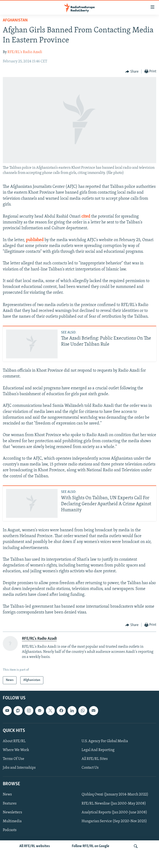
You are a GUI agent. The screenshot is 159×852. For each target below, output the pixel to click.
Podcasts (10, 830)
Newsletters (12, 812)
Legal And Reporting (98, 750)
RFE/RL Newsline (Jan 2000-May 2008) (114, 803)
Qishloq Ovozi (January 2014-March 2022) (115, 795)
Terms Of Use (13, 759)
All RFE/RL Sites (95, 759)
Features (10, 803)
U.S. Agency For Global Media (105, 741)
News (7, 795)
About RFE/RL (14, 741)
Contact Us (90, 768)
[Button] (131, 71)
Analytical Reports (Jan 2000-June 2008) (114, 812)
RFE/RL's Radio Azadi (24, 52)
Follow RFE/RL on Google (90, 846)
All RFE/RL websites (34, 846)
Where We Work (16, 750)
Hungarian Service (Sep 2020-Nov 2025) (114, 821)
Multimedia (12, 821)
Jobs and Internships (19, 768)
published (35, 240)
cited (86, 216)
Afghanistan (15, 20)
